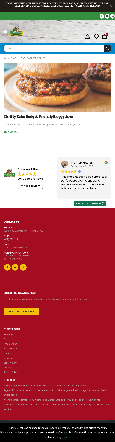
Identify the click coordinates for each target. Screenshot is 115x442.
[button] (10, 132)
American (54, 125)
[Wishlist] (96, 36)
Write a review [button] (30, 186)
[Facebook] (102, 16)
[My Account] (87, 36)
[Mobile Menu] (6, 32)
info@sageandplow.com (16, 247)
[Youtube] (107, 16)
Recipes (78, 125)
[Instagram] (112, 16)
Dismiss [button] (66, 437)
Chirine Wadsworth (35, 125)
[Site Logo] (16, 31)
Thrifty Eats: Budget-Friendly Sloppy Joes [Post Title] (38, 116)
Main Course (66, 125)
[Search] (107, 48)
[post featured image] (57, 87)
